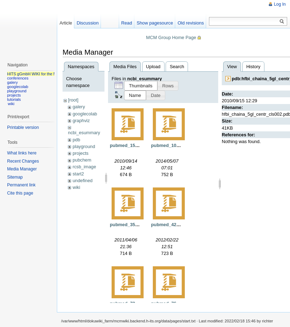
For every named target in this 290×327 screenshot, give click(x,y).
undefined (82, 180)
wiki (76, 187)
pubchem (81, 160)
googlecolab (84, 113)
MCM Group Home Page (171, 37)
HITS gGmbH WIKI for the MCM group (40, 74)
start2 (78, 173)
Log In (280, 4)
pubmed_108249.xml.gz (176, 145)
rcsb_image (84, 166)
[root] (73, 100)
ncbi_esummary (84, 132)
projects (80, 153)
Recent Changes (23, 161)
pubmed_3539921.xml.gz (136, 224)
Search (177, 66)
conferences (17, 78)
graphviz (81, 120)
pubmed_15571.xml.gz (134, 145)
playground (83, 146)
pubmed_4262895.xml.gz (177, 224)
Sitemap (15, 177)
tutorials (14, 99)
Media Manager (22, 169)
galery (78, 106)
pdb (76, 139)
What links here (22, 153)
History (253, 66)
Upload (153, 66)
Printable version (23, 127)
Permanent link (21, 184)
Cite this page (20, 193)
